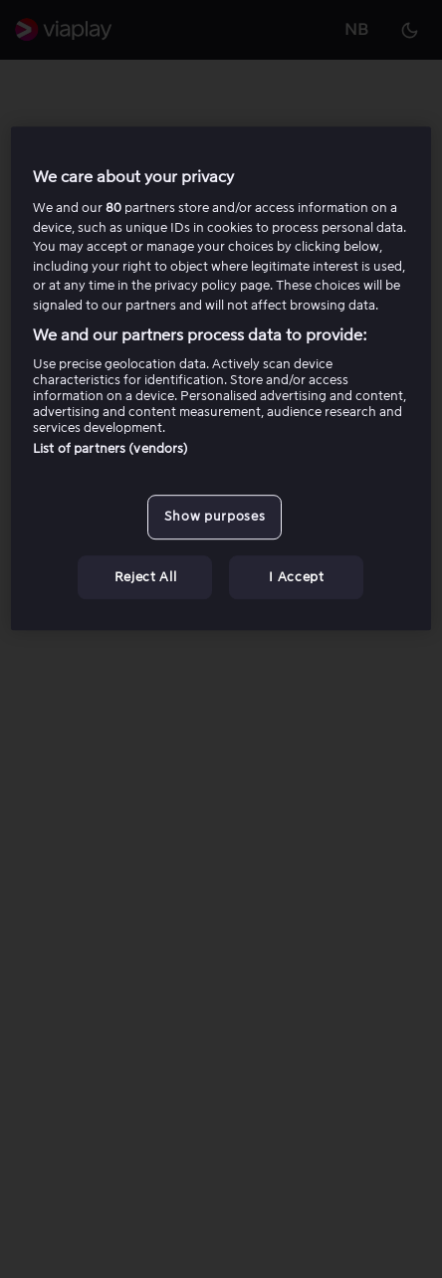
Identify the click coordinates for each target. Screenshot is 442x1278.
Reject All (145, 576)
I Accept (296, 576)
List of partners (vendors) (110, 449)
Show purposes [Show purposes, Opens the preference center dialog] (214, 517)
